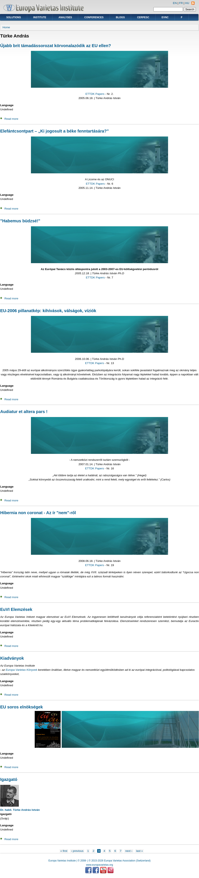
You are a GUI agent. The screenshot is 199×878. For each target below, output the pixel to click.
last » (139, 850)
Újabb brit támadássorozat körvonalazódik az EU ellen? (55, 45)
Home (6, 27)
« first (63, 850)
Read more (11, 118)
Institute (39, 17)
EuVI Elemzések (16, 609)
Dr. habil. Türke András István (20, 809)
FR (181, 3)
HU (187, 3)
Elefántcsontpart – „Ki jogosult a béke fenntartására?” (54, 131)
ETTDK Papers (94, 93)
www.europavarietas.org (99, 864)
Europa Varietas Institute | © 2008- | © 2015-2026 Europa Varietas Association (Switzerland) (99, 860)
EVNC (165, 17)
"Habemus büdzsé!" (20, 221)
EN (175, 3)
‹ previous (77, 850)
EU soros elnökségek (21, 707)
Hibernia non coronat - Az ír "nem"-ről (38, 512)
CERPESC (143, 17)
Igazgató (8, 779)
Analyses (65, 17)
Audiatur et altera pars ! (23, 411)
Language (6, 105)
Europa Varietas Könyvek (21, 669)
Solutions (13, 17)
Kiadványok (12, 658)
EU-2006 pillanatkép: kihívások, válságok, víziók (48, 310)
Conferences (93, 17)
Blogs (120, 17)
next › (128, 850)
